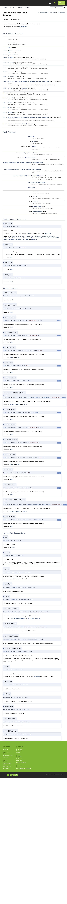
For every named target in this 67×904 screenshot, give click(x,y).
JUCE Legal (19, 760)
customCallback (36, 169)
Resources (5, 768)
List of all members (61, 12)
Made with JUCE (7, 766)
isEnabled (34, 192)
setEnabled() (42, 237)
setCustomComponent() (17, 237)
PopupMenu (27, 153)
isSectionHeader (36, 206)
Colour (15, 76)
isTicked (34, 197)
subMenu (34, 153)
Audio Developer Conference (23, 768)
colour (33, 187)
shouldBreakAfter (37, 211)
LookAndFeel (36, 676)
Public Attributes (52, 12)
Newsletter (19, 751)
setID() (57, 237)
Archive (18, 752)
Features (5, 757)
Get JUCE (61, 3)
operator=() (22, 236)
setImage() (11, 239)
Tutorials (5, 765)
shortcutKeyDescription (38, 182)
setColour (10, 76)
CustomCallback (26, 169)
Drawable (24, 88)
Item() (13, 236)
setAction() (37, 236)
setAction (10, 67)
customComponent (37, 162)
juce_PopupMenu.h (23, 26)
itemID (34, 141)
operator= (10, 50)
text (33, 136)
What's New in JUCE (8, 755)
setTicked (10, 57)
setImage (10, 88)
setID (9, 72)
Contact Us (19, 759)
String (12, 43)
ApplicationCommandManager (22, 175)
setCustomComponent (14, 81)
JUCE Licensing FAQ (21, 762)
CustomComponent (43, 81)
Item (9, 38)
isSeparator (35, 201)
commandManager (37, 175)
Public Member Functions (43, 12)
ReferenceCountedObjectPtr (29, 81)
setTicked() (25, 239)
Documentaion (7, 763)
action (34, 146)
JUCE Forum (19, 749)
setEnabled (11, 62)
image (34, 157)
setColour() (51, 236)
